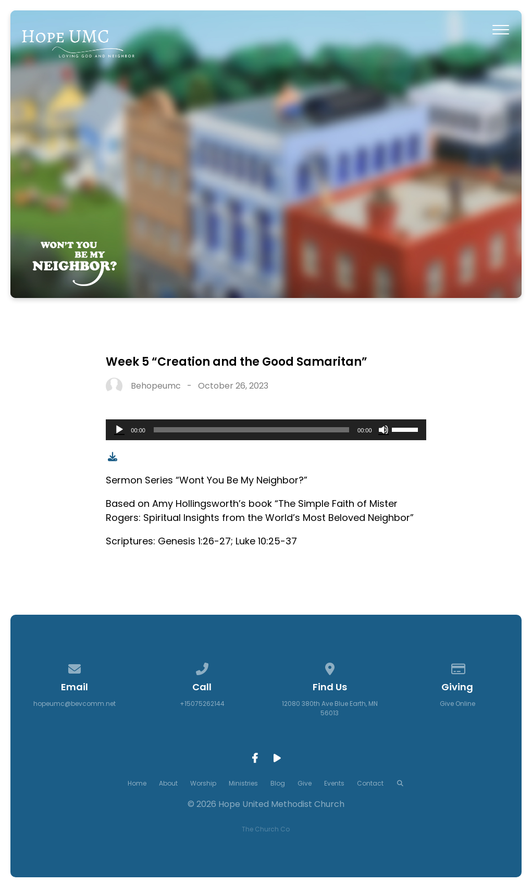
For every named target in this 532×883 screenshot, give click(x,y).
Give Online (457, 703)
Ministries (243, 783)
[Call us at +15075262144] (202, 667)
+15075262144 (202, 703)
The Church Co (266, 829)
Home (137, 783)
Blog (277, 783)
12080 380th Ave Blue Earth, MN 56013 (330, 708)
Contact (370, 783)
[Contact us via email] (74, 667)
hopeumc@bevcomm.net (74, 703)
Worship (203, 783)
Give (305, 783)
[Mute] (383, 430)
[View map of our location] (330, 667)
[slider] (251, 429)
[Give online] (457, 667)
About (168, 783)
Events (334, 783)
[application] (266, 429)
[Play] (119, 430)
